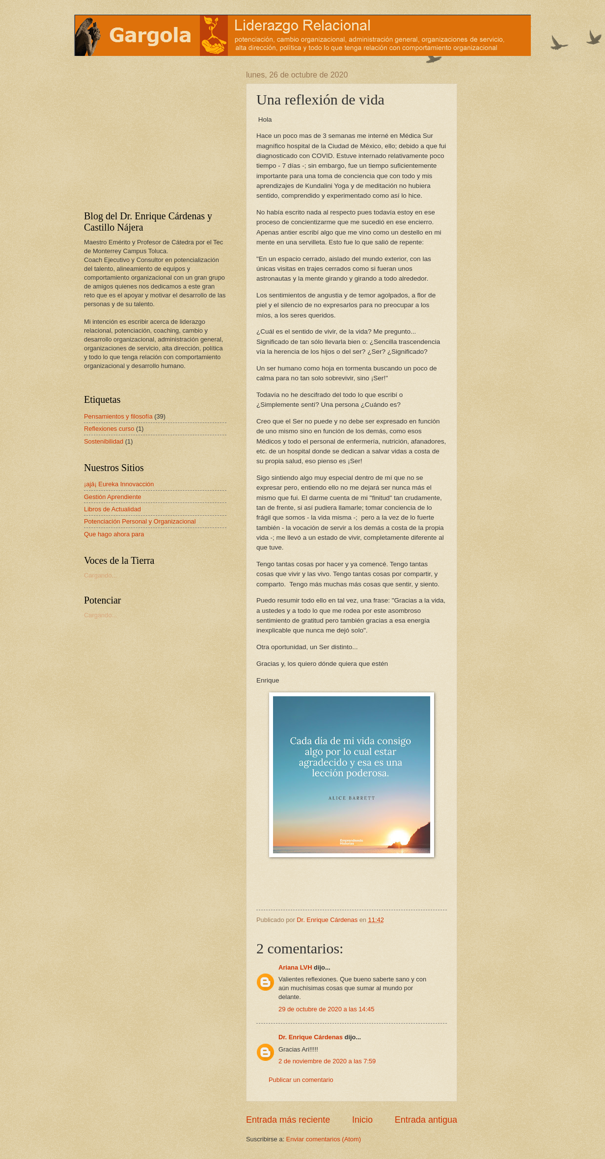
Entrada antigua (426, 1120)
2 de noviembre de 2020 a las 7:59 (327, 1061)
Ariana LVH (295, 967)
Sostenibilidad (103, 441)
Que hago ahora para (114, 534)
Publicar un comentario (301, 1079)
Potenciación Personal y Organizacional (140, 521)
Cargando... (100, 575)
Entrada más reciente (288, 1120)
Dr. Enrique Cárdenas (310, 1037)
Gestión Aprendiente (112, 496)
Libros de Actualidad (112, 509)
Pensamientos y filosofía (118, 416)
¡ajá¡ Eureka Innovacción (119, 484)
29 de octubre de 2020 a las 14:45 (326, 1009)
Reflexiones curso (109, 428)
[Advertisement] (145, 132)
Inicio (362, 1120)
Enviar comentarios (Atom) (323, 1139)
